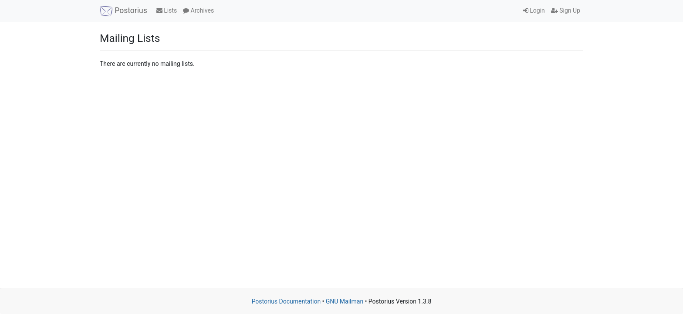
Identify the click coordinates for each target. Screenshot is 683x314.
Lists (166, 10)
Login (534, 10)
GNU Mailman (344, 301)
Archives (198, 10)
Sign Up (565, 10)
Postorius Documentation (286, 301)
